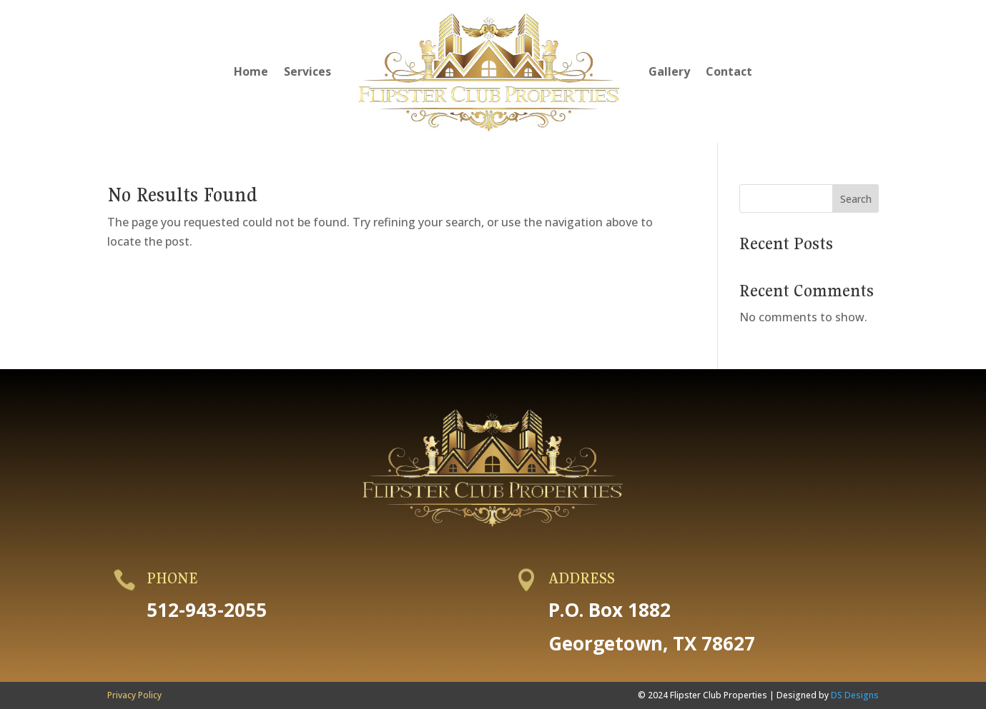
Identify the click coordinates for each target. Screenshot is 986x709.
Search (856, 199)
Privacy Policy (134, 695)
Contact (729, 71)
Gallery (669, 71)
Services (307, 71)
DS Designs (855, 695)
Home (251, 71)
